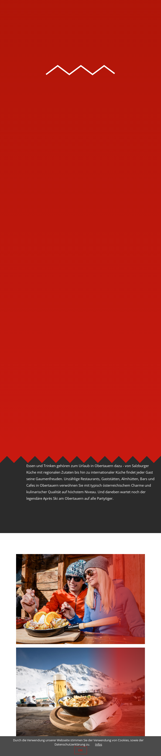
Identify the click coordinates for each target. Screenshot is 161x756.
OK (80, 750)
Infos (98, 744)
